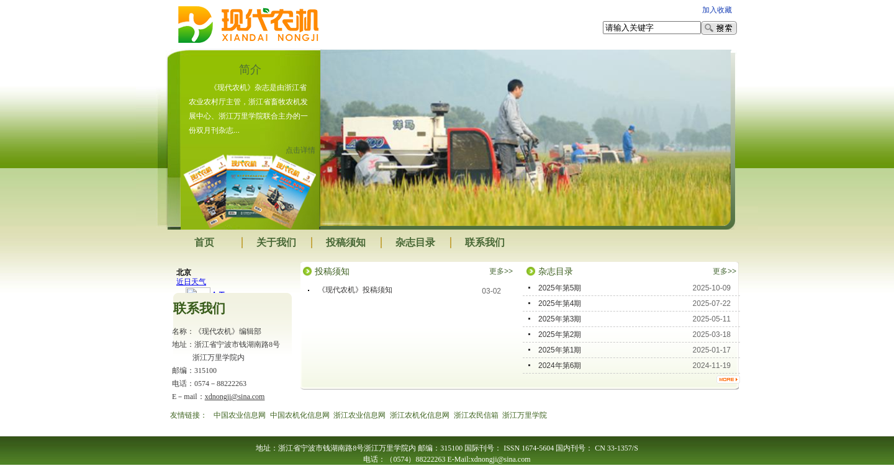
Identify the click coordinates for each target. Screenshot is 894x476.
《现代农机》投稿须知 (355, 289)
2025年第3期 (559, 319)
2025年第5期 (559, 288)
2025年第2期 (559, 334)
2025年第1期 (559, 350)
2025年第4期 (559, 303)
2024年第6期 (559, 365)
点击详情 (300, 150)
